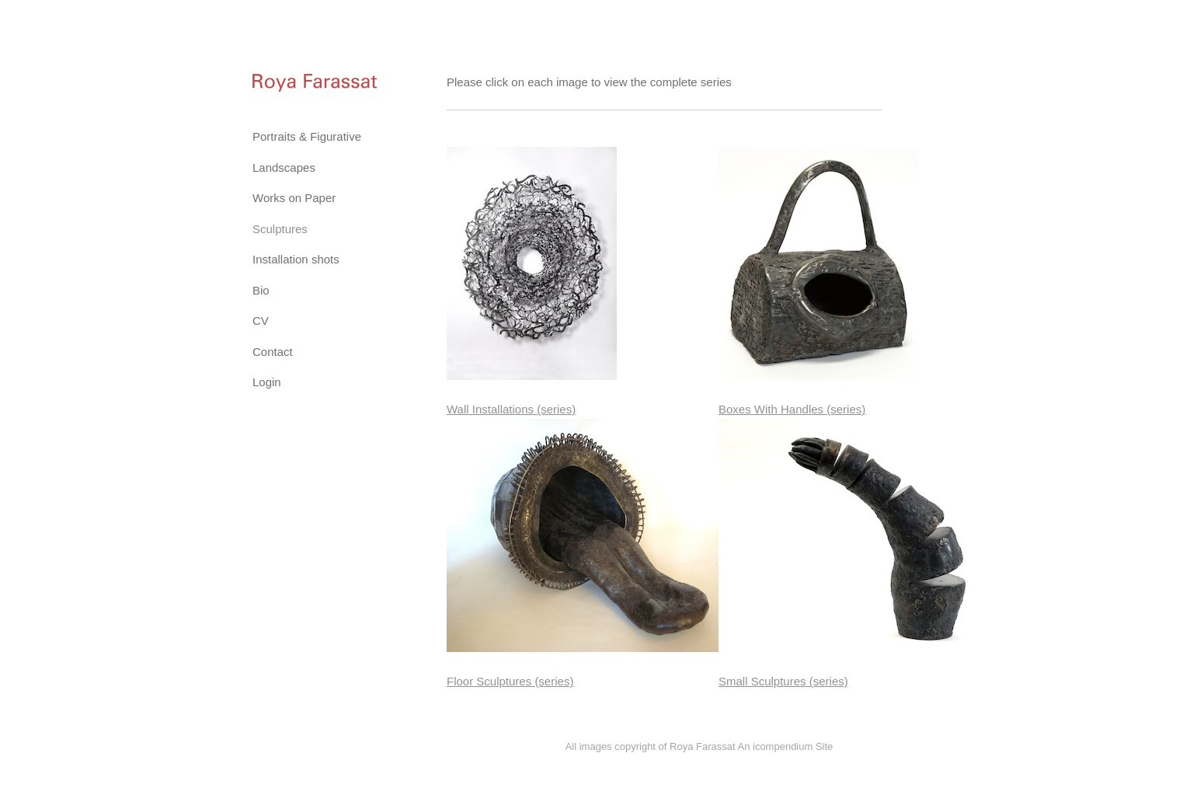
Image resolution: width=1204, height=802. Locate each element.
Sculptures (280, 228)
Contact (272, 351)
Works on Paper (294, 197)
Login (266, 382)
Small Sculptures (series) (783, 681)
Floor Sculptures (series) (510, 681)
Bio (261, 290)
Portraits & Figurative (306, 136)
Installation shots (295, 259)
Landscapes (283, 167)
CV (260, 320)
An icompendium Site (785, 746)
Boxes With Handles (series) (792, 409)
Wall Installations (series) (511, 409)
